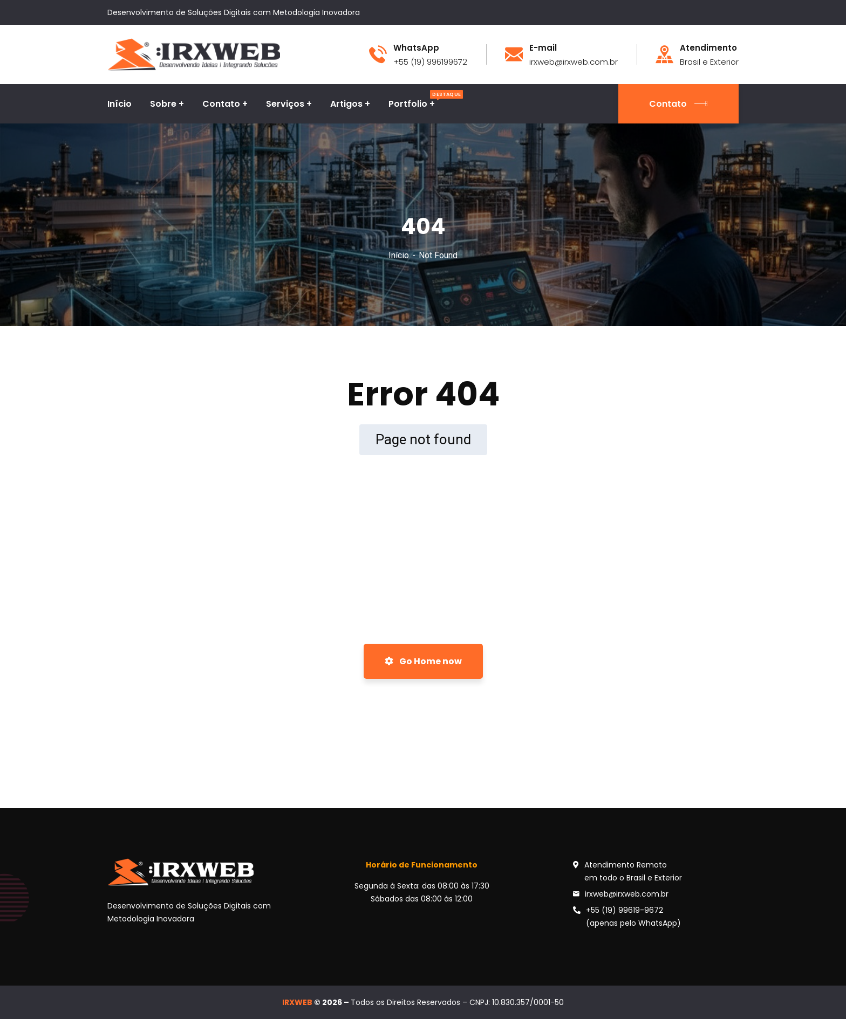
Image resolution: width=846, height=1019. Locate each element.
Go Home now (423, 661)
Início (398, 255)
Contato (678, 104)
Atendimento (708, 48)
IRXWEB (297, 1002)
